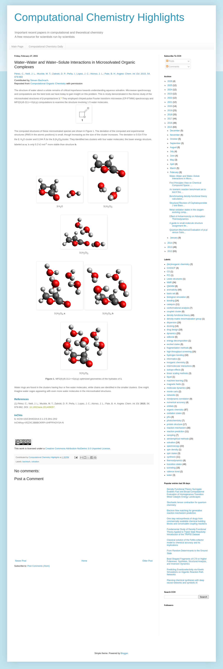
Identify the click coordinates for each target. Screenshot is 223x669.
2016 (170, 123)
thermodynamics (175, 460)
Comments (172, 66)
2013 (170, 247)
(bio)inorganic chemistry (178, 264)
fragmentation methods (178, 348)
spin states (172, 453)
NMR (169, 282)
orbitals (170, 406)
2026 (170, 81)
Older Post (147, 561)
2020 (170, 106)
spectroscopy (173, 446)
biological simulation (176, 297)
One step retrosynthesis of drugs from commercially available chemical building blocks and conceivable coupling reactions (187, 521)
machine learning (175, 380)
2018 (170, 114)
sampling (171, 435)
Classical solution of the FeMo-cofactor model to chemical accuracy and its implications (185, 542)
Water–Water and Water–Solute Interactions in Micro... (184, 177)
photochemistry (174, 420)
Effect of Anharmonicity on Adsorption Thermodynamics (187, 217)
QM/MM (170, 286)
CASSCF (171, 268)
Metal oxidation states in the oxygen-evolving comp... (186, 211)
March (173, 168)
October (174, 139)
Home (84, 561)
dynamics (171, 333)
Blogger (124, 653)
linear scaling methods (177, 373)
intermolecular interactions (179, 366)
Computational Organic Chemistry (48, 83)
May (172, 160)
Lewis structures (174, 279)
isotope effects (174, 370)
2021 (170, 102)
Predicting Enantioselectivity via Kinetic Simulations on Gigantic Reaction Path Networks (185, 572)
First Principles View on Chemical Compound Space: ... (185, 184)
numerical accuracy (176, 402)
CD (168, 271)
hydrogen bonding (175, 355)
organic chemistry (175, 409)
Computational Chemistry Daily (46, 46)
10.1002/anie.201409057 (42, 407)
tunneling (171, 468)
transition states (174, 464)
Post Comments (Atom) (38, 566)
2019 (170, 110)
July (172, 151)
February (174, 172)
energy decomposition (177, 340)
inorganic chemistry (176, 362)
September (175, 143)
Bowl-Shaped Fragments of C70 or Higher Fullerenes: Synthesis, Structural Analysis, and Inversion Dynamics (187, 561)
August (173, 147)
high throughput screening (179, 351)
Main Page (17, 46)
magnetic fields (174, 384)
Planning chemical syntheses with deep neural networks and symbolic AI (185, 581)
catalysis (171, 304)
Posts (170, 61)
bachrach (26, 461)
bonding (170, 300)
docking (170, 326)
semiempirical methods (178, 439)
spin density (172, 449)
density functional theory (178, 315)
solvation (35, 461)
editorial (170, 337)
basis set (171, 293)
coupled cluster (174, 311)
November (175, 135)
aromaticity (172, 290)
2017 (170, 118)
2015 (170, 127)
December (175, 130)
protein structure (174, 424)
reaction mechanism (176, 428)
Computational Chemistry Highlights (99, 17)
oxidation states (174, 413)
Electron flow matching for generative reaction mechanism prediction (184, 511)
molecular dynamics (176, 388)
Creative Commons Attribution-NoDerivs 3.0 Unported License (77, 448)
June (172, 156)
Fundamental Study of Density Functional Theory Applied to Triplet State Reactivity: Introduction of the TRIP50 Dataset (186, 532)
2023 (170, 93)
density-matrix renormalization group (184, 319)
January (174, 237)
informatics (172, 359)
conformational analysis (178, 308)
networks (171, 395)
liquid (169, 377)
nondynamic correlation (178, 399)
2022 (170, 98)
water (169, 475)
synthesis (171, 457)
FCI (168, 275)
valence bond (173, 471)
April (172, 164)
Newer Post (20, 561)
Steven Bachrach (39, 80)
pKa (169, 417)
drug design (172, 329)
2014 (170, 243)
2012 (170, 251)
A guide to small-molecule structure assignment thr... (186, 224)
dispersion (172, 322)
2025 (170, 85)
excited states (173, 344)
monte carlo (172, 391)
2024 (170, 89)
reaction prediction (175, 431)
